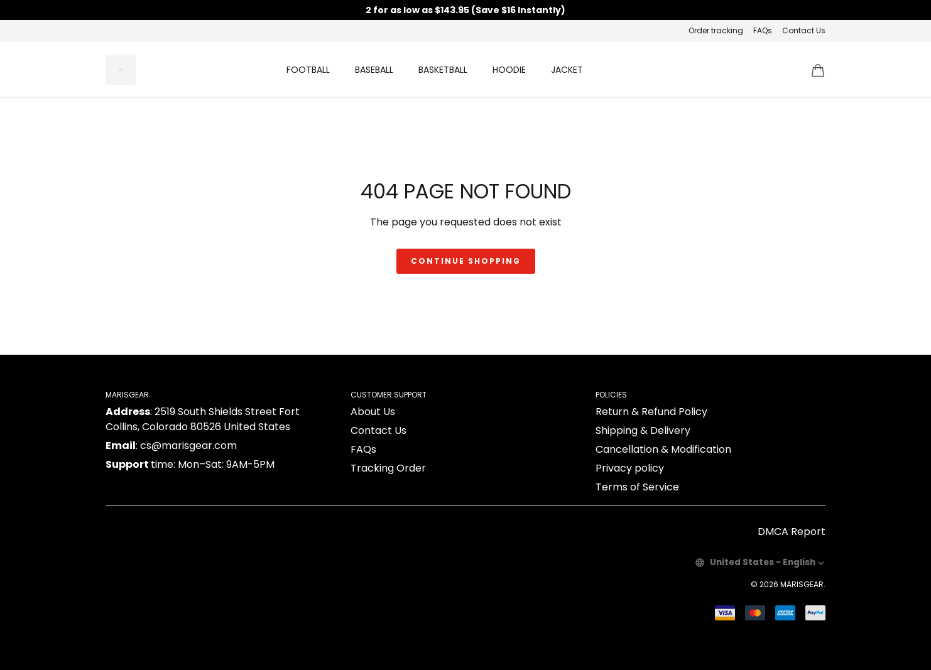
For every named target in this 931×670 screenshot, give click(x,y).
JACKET (567, 69)
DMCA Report (791, 531)
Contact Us (803, 30)
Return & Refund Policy (651, 411)
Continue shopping (466, 261)
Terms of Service (637, 487)
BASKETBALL (442, 69)
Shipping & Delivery (643, 430)
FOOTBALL (308, 69)
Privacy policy (630, 468)
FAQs (762, 30)
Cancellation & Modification (663, 449)
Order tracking (716, 30)
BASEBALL (374, 69)
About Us (373, 411)
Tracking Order (388, 468)
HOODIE (509, 69)
